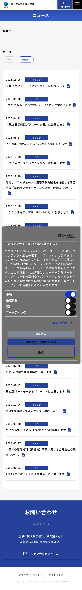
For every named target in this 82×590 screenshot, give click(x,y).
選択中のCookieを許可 (41, 342)
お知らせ (26, 59)
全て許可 (41, 334)
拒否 (41, 352)
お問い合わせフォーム (45, 554)
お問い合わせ (64, 6)
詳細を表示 (60, 323)
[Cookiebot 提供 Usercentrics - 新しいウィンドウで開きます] (58, 236)
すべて (9, 59)
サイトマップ (56, 574)
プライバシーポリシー (31, 574)
